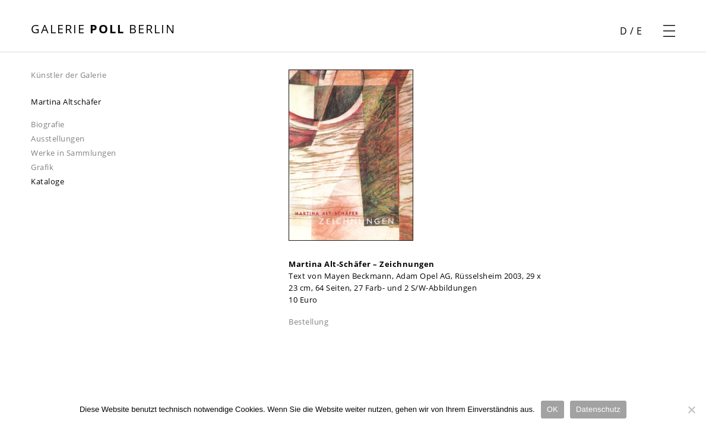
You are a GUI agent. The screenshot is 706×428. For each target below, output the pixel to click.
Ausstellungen (58, 138)
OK (552, 409)
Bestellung (308, 321)
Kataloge (47, 181)
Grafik (42, 167)
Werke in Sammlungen (73, 152)
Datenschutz (598, 409)
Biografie (48, 124)
